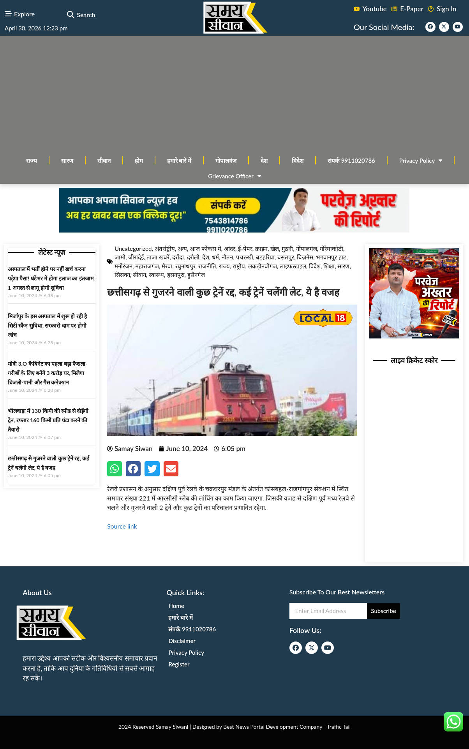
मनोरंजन (123, 266)
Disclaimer (182, 640)
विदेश (297, 160)
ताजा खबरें (157, 257)
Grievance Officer (234, 176)
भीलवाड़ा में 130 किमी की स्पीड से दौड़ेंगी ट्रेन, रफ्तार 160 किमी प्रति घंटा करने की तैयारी (48, 420)
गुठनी (287, 248)
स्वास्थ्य (156, 274)
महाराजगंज (147, 266)
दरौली (193, 257)
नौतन (227, 257)
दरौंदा (178, 257)
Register (178, 664)
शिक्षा (329, 266)
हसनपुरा (176, 274)
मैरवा (167, 266)
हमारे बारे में (179, 160)
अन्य (182, 248)
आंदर (229, 248)
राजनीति (207, 266)
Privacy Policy (421, 160)
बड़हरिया (265, 257)
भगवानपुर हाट (331, 257)
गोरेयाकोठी (331, 248)
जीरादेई (136, 257)
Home (176, 605)
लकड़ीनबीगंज (262, 266)
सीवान (104, 160)
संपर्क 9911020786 (351, 160)
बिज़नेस (305, 257)
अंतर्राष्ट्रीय (165, 248)
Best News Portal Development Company (272, 726)
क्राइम (261, 248)
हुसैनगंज (196, 274)
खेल (274, 248)
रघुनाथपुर (185, 266)
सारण (67, 160)
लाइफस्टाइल (293, 266)
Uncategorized (133, 248)
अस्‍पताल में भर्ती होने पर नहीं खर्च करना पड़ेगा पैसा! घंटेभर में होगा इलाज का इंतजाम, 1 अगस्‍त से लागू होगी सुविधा (51, 278)
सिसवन (122, 274)
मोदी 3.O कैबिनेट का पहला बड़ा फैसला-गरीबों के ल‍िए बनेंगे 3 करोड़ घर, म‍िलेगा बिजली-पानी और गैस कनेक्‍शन (47, 373)
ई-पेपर (245, 248)
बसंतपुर (285, 257)
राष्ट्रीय (239, 266)
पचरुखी (244, 257)
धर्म (215, 257)
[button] (70, 15)
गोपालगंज (225, 160)
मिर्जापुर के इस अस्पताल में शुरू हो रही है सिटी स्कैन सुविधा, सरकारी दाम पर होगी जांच (47, 325)
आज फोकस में (205, 248)
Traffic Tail (339, 726)
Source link (122, 526)
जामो (120, 257)
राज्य (31, 160)
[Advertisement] (234, 94)
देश (264, 160)
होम (139, 160)
